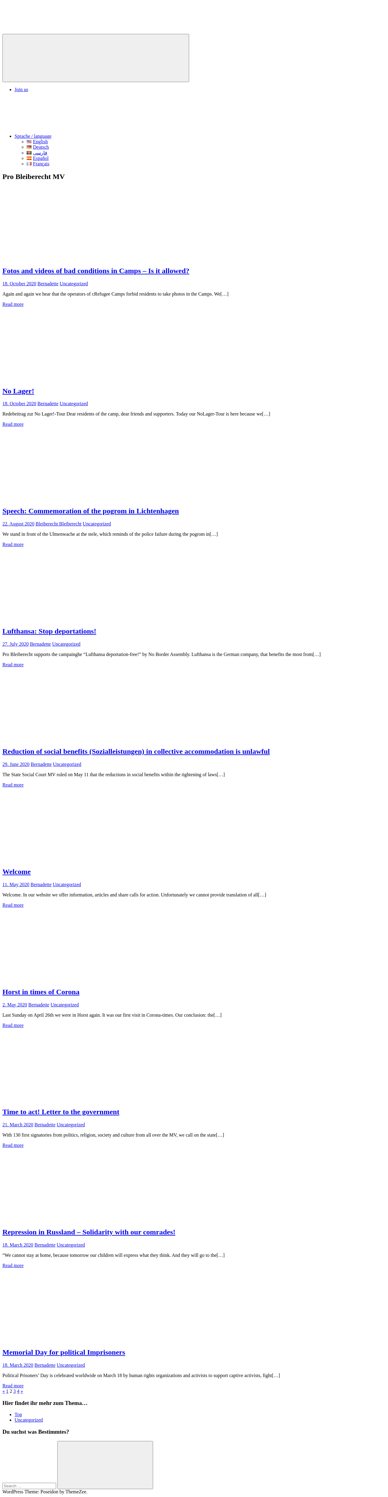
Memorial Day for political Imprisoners (63, 1352)
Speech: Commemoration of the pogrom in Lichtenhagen (90, 511)
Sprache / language (78, 136)
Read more (13, 304)
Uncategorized (74, 283)
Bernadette (48, 283)
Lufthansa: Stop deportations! (49, 631)
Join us (21, 89)
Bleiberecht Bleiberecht (58, 523)
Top (18, 1414)
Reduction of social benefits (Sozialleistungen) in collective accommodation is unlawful (136, 751)
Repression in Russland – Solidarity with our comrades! (89, 1232)
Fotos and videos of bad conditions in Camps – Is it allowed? (95, 271)
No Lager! (18, 391)
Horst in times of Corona (40, 992)
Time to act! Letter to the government (60, 1112)
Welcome (16, 872)
